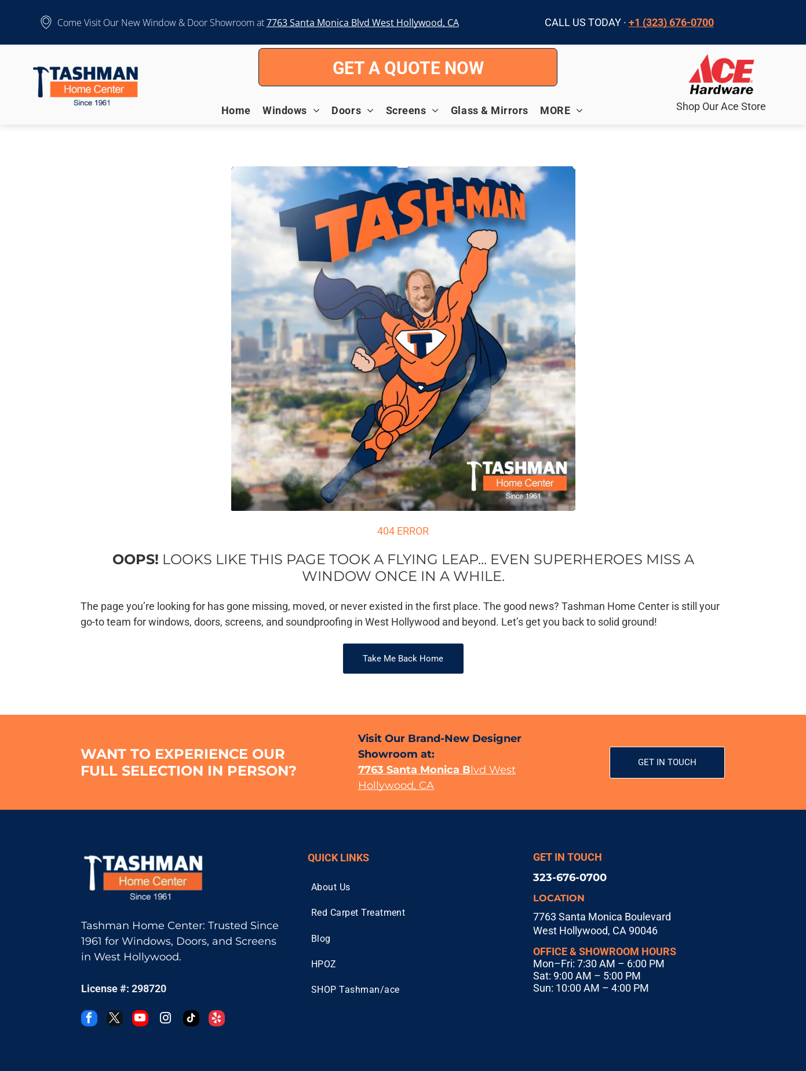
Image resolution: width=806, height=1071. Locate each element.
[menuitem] (241, 110)
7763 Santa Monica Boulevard (602, 917)
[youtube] (140, 1019)
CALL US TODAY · (585, 22)
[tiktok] (191, 1019)
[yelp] (217, 1019)
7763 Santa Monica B (312, 22)
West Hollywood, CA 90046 (595, 930)
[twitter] (115, 1019)
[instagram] (166, 1019)
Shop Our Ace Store (721, 106)
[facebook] (89, 1019)
